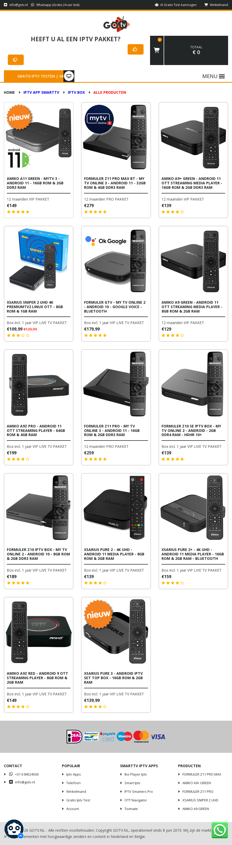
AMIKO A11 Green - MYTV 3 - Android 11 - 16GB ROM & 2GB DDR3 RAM (35, 183)
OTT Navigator (135, 800)
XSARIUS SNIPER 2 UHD (200, 800)
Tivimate (131, 808)
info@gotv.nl (16, 5)
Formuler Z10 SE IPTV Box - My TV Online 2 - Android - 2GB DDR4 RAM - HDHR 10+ (191, 430)
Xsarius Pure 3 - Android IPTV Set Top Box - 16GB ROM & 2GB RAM (113, 678)
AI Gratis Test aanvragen (176, 5)
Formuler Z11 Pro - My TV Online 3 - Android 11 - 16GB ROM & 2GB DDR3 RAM (112, 430)
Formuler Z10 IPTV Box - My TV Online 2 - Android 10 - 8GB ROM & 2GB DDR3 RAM (38, 554)
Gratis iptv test (78, 800)
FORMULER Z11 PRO (197, 791)
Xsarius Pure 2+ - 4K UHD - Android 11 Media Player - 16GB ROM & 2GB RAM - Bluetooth (193, 554)
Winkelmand (216, 5)
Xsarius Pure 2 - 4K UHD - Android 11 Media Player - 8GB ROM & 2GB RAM (114, 554)
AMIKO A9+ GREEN (196, 783)
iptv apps (73, 774)
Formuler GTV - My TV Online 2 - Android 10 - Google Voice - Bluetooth (114, 307)
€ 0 (196, 50)
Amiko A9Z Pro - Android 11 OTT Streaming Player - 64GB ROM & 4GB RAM (36, 430)
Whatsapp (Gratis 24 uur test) (55, 5)
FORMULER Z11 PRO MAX (201, 774)
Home (9, 92)
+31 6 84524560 (23, 774)
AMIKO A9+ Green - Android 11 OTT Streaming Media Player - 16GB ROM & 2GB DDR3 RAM (192, 183)
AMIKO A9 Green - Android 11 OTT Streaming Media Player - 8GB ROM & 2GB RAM (192, 307)
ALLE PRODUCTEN (109, 92)
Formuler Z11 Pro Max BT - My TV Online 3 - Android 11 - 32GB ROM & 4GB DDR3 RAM (115, 183)
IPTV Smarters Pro (138, 791)
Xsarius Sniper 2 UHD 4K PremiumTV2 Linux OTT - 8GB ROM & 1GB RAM (35, 307)
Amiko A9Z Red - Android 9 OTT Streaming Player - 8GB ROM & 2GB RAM (37, 678)
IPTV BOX (76, 92)
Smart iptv (132, 783)
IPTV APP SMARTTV (41, 92)
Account (72, 808)
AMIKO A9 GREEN (195, 808)
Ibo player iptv (135, 774)
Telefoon (73, 783)
